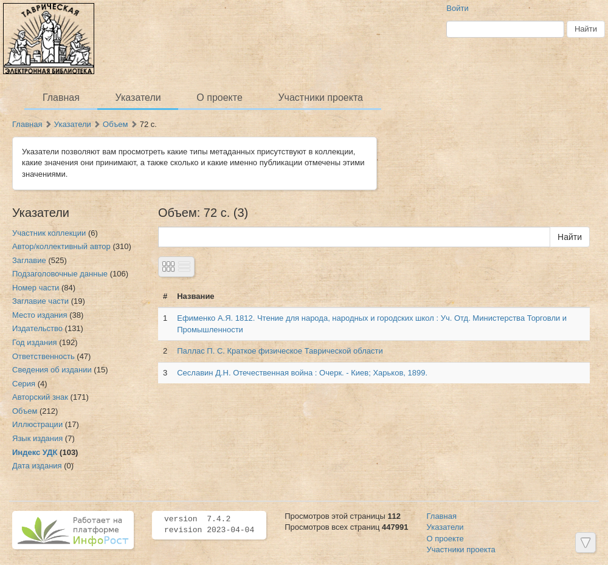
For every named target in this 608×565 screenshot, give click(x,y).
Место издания (39, 315)
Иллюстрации (37, 424)
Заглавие (29, 260)
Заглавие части (40, 301)
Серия (23, 383)
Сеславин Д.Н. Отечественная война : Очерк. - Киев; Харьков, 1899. (302, 372)
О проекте (219, 97)
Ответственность (43, 356)
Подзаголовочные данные (60, 273)
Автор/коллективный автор (61, 246)
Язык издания (37, 438)
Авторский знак (40, 397)
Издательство (37, 328)
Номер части (35, 287)
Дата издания (37, 465)
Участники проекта (320, 97)
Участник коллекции (49, 233)
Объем (115, 124)
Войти (457, 8)
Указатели (138, 97)
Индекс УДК (34, 452)
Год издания (34, 342)
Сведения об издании (52, 369)
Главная (61, 97)
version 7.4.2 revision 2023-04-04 (209, 525)
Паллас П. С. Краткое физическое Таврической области (280, 350)
